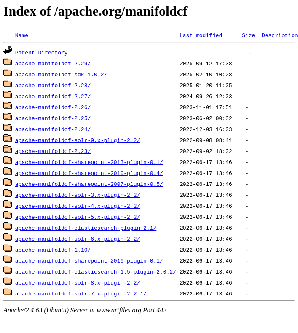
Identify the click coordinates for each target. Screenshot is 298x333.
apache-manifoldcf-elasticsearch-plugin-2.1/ (85, 227)
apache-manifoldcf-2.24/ (53, 129)
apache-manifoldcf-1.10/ (53, 249)
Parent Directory (41, 52)
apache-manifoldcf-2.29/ (53, 63)
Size (248, 35)
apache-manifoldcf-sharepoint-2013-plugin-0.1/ (89, 162)
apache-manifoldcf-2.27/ (53, 96)
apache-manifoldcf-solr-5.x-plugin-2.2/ (77, 216)
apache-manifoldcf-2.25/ (53, 118)
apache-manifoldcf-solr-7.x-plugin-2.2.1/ (81, 293)
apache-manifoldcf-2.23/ (53, 151)
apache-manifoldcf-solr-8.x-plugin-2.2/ (77, 282)
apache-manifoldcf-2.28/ (53, 85)
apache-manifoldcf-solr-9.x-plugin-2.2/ (77, 140)
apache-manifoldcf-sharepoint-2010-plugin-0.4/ (89, 173)
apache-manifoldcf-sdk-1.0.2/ (61, 74)
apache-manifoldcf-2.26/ (53, 107)
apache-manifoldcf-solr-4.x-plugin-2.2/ (77, 205)
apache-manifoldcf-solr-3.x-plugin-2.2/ (77, 195)
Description (280, 35)
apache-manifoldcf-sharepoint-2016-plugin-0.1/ (89, 260)
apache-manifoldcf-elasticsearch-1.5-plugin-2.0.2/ (95, 271)
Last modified (201, 35)
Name (21, 35)
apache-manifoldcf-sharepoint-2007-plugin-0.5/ (89, 184)
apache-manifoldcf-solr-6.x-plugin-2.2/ (77, 238)
